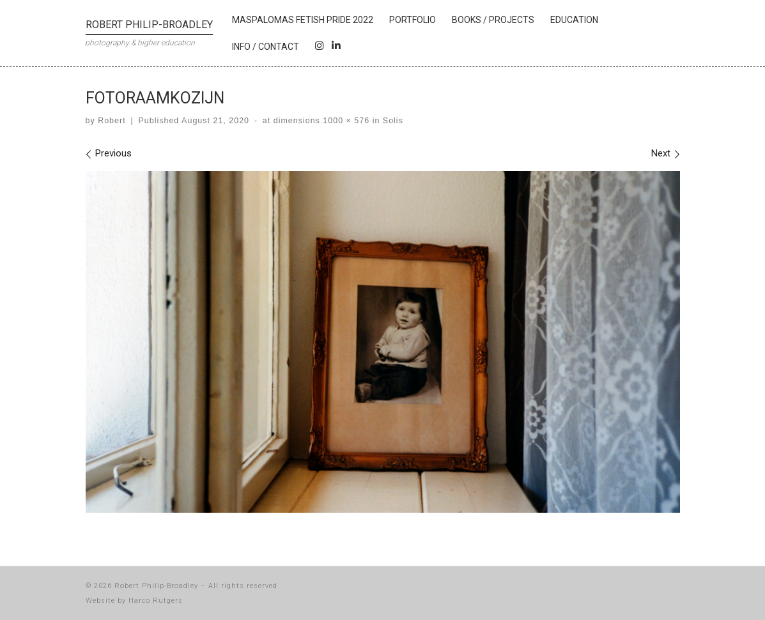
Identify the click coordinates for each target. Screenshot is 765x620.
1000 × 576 (344, 120)
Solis (391, 120)
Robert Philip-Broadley (156, 586)
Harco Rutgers (155, 600)
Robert (111, 120)
